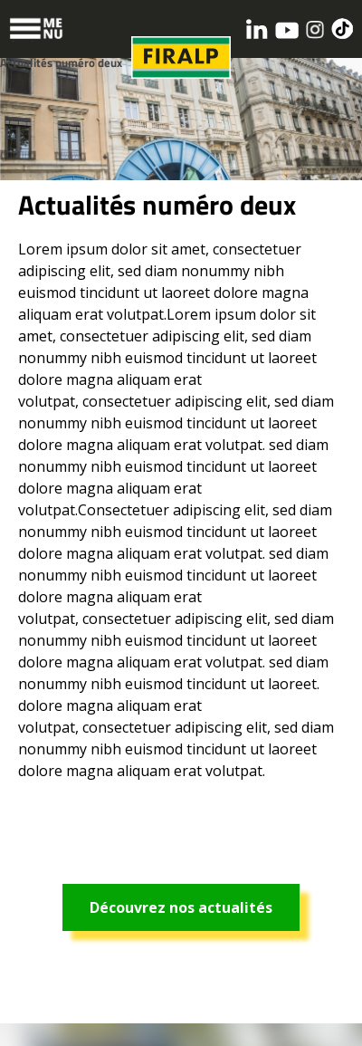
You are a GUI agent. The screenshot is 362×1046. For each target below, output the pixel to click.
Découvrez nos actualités (181, 907)
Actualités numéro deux (61, 62)
